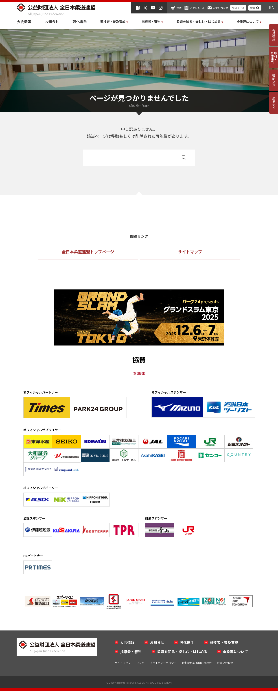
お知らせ (52, 21)
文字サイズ (238, 8)
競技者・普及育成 (224, 642)
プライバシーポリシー (163, 663)
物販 (179, 7)
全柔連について (235, 651)
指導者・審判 (131, 651)
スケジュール (197, 7)
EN (271, 7)
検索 (252, 8)
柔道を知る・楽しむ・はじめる (182, 651)
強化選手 (79, 21)
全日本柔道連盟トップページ (88, 251)
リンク (140, 663)
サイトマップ (190, 251)
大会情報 (24, 21)
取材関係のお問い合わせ (197, 663)
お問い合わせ (220, 7)
